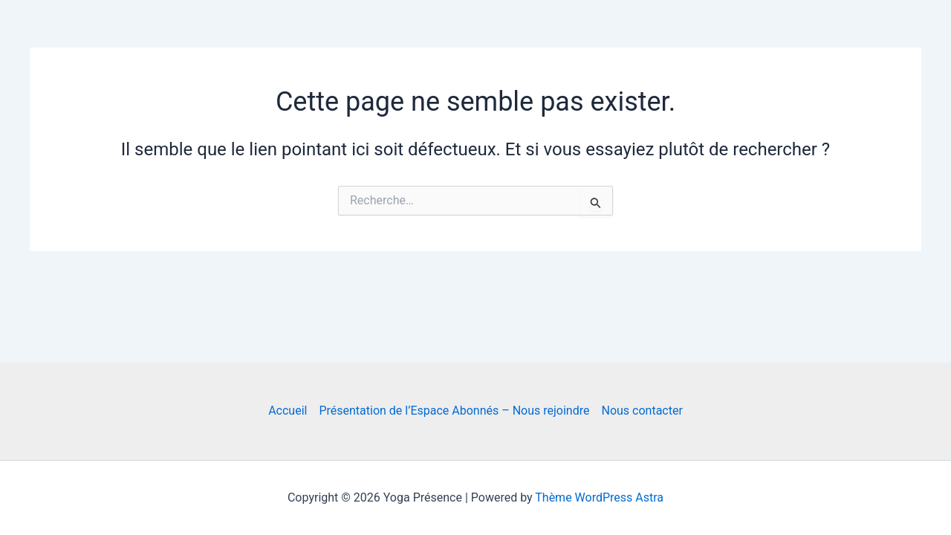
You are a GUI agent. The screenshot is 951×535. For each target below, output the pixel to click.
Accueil (287, 410)
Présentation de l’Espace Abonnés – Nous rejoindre (454, 410)
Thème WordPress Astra (599, 497)
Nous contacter (641, 410)
